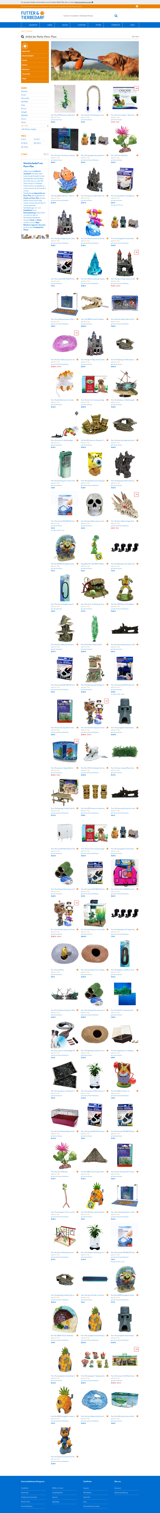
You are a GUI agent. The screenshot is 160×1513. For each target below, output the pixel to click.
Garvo (85, 1502)
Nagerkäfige (55, 1502)
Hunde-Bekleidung (26, 1506)
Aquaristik (33, 25)
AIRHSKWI (24, 115)
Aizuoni (23, 119)
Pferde (98, 25)
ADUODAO (24, 101)
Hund (32, 220)
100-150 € (37, 143)
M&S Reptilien (87, 1492)
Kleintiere (82, 25)
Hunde (49, 25)
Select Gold (86, 1497)
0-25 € (23, 139)
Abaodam (24, 91)
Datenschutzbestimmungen (83, 2)
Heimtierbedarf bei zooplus (91, 1506)
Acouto (23, 95)
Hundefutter (27, 210)
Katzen (65, 25)
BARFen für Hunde (57, 1488)
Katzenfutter (24, 1492)
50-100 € (24, 143)
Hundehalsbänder (57, 1492)
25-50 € (37, 139)
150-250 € (24, 147)
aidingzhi (24, 112)
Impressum (117, 1488)
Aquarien (34, 225)
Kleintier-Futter (25, 1502)
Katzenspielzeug (29, 213)
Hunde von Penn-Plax (31, 198)
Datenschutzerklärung (120, 1492)
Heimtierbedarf (28, 56)
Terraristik (115, 25)
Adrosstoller (25, 98)
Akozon (23, 122)
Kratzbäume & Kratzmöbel (29, 1497)
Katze (39, 220)
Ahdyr (23, 105)
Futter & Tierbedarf (26, 31)
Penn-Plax (24, 126)
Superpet (86, 1488)
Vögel (132, 25)
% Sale (24, 154)
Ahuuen (23, 108)
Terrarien (42, 225)
